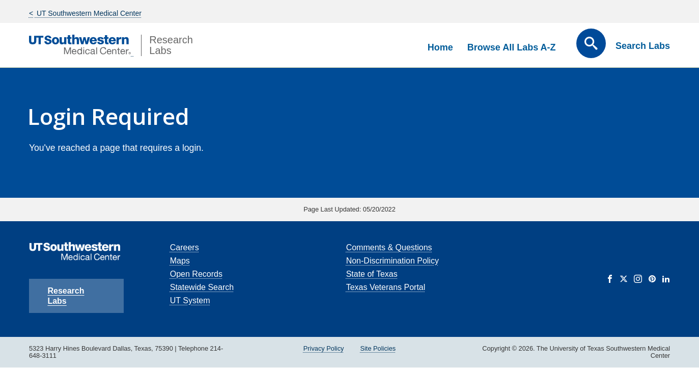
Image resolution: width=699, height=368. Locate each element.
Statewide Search (202, 287)
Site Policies (378, 348)
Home (440, 47)
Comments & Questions (389, 247)
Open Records (196, 274)
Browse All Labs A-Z (511, 47)
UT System (190, 300)
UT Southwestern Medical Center (88, 13)
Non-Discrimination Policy (392, 260)
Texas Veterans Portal (386, 287)
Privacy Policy (323, 348)
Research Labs (65, 295)
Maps (180, 260)
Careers (184, 247)
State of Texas (372, 274)
